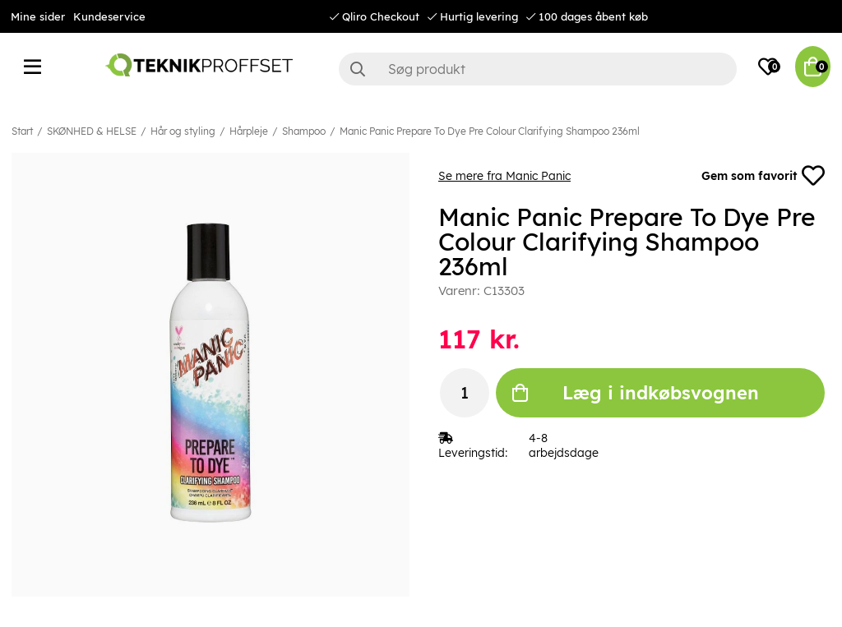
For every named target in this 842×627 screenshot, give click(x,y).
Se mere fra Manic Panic (504, 175)
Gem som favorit (763, 175)
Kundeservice (109, 16)
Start (22, 131)
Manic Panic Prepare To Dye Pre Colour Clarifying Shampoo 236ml (490, 131)
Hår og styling (182, 131)
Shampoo (304, 131)
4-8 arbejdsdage (564, 445)
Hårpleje (248, 131)
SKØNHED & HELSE (91, 131)
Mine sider (38, 16)
